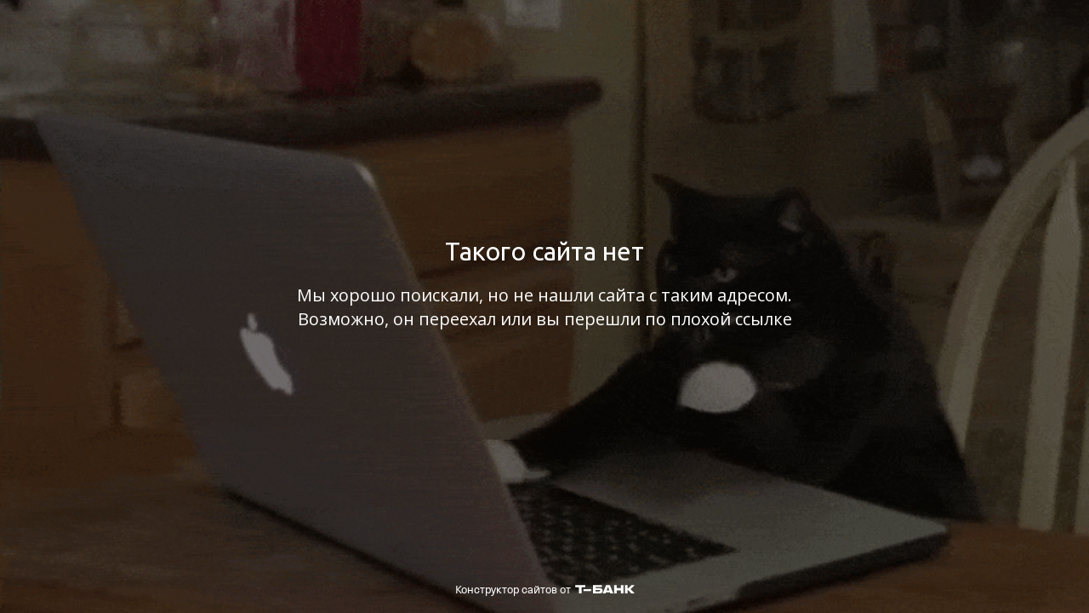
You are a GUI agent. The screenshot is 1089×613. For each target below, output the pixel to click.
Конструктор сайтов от (545, 589)
